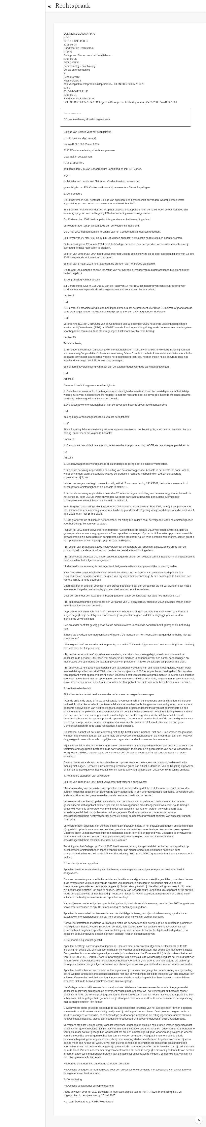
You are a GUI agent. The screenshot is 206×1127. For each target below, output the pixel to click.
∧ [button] (198, 1120)
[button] (49, 6)
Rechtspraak (73, 6)
